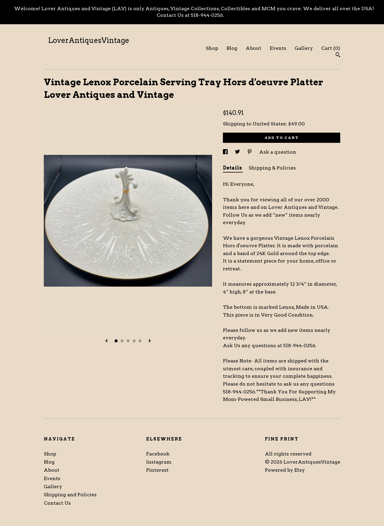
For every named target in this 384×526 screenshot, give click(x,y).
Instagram (159, 462)
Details (233, 168)
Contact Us (57, 503)
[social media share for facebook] (226, 152)
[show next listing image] (149, 341)
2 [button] (122, 340)
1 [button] (116, 340)
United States (269, 124)
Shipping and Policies (70, 494)
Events (278, 48)
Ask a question (277, 152)
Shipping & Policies (272, 168)
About (253, 48)
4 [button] (134, 340)
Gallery (304, 48)
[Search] (338, 55)
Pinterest (157, 470)
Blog (231, 48)
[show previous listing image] (106, 341)
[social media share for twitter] (238, 152)
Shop (212, 48)
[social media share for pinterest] (250, 152)
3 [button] (128, 340)
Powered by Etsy (285, 470)
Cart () (330, 48)
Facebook (158, 454)
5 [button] (140, 340)
